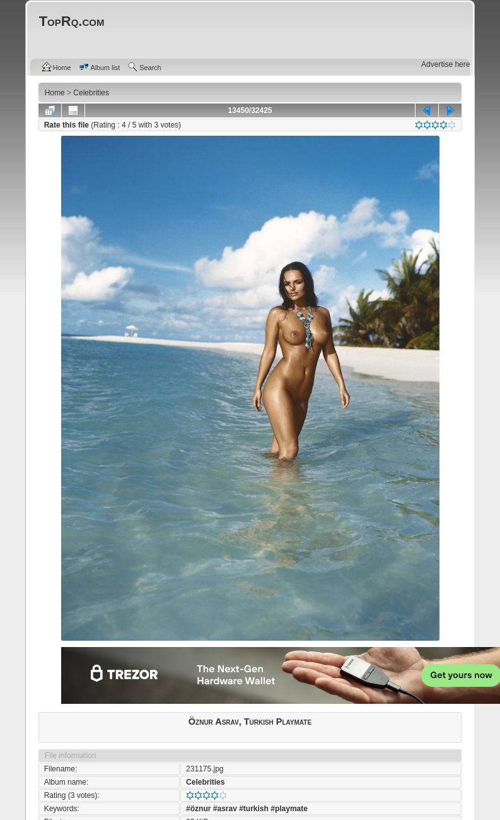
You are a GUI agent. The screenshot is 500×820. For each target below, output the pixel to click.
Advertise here (445, 64)
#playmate (289, 808)
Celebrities (205, 782)
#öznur (198, 808)
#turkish (254, 808)
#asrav (225, 808)
